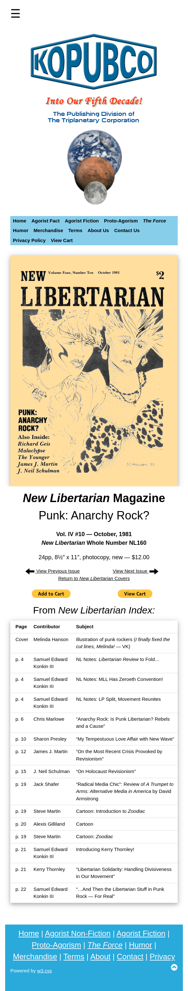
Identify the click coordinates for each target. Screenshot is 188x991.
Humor (140, 945)
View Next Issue (136, 571)
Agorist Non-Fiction (77, 933)
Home (28, 933)
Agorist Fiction (141, 933)
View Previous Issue (52, 571)
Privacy (162, 956)
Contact (130, 956)
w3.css (44, 970)
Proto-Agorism (56, 945)
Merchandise (35, 956)
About (100, 956)
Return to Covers (94, 578)
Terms (73, 956)
